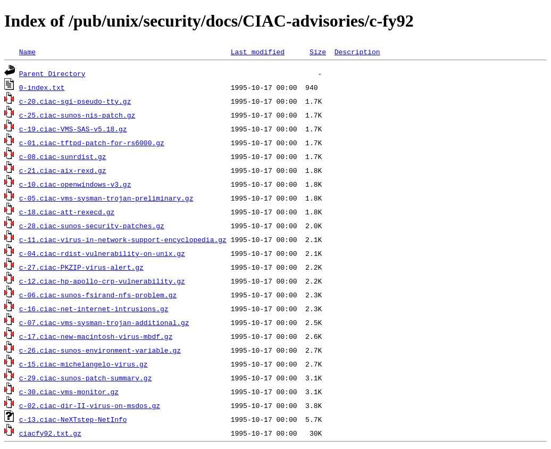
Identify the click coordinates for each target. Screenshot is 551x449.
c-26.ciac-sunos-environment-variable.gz (100, 350)
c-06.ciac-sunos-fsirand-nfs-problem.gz (98, 295)
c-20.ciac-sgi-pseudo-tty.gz (75, 101)
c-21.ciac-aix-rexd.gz (62, 170)
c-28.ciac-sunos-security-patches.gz (91, 225)
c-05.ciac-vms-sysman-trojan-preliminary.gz (106, 198)
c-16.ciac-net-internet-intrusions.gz (94, 308)
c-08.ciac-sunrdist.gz (62, 156)
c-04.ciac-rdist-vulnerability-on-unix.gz (102, 253)
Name (27, 51)
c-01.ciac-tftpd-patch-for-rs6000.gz (91, 142)
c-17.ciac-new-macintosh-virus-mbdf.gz (96, 336)
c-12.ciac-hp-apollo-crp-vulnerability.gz (102, 281)
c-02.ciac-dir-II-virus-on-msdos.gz (89, 405)
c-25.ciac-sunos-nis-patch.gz (77, 115)
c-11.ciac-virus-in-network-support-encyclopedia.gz (123, 239)
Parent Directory (52, 73)
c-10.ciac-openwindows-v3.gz (75, 184)
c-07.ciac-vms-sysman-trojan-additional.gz (104, 322)
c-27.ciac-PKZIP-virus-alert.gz (81, 267)
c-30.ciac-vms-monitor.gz (69, 391)
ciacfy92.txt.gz (50, 433)
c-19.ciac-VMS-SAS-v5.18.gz (73, 129)
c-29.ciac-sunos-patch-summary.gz (85, 378)
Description (357, 51)
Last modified (258, 51)
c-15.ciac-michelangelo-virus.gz (83, 364)
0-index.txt (42, 87)
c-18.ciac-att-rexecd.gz (66, 212)
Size (318, 51)
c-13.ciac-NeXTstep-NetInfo (73, 419)
